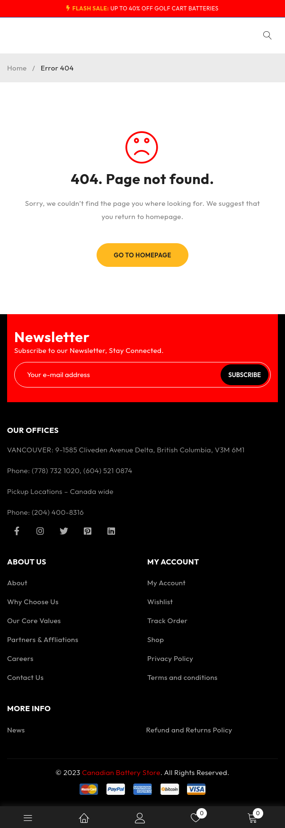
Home (17, 67)
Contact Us (25, 677)
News (16, 729)
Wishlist (160, 601)
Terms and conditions (182, 677)
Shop (155, 639)
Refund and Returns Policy (189, 729)
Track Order (167, 620)
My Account (166, 582)
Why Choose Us (33, 601)
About (17, 582)
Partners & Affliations (43, 639)
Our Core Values (34, 620)
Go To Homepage (142, 255)
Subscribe (244, 375)
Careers (20, 658)
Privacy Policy (170, 658)
